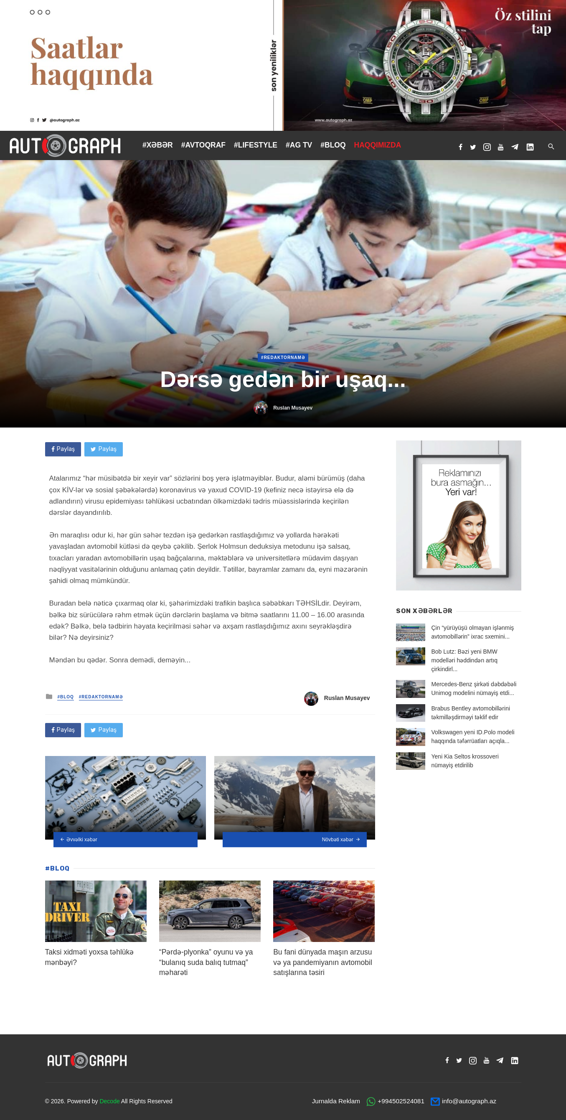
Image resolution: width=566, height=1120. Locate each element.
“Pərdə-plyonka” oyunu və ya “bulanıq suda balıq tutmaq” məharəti (206, 962)
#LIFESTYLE (255, 145)
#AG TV (299, 145)
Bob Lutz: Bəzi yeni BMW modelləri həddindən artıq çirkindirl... (464, 660)
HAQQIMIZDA (377, 145)
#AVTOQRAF (203, 145)
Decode (109, 1101)
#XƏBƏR (157, 145)
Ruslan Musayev (292, 408)
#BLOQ (332, 145)
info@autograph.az (469, 1101)
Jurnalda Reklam (336, 1101)
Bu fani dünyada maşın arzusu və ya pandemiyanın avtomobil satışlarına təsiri (322, 962)
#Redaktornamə (283, 357)
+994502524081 (401, 1101)
